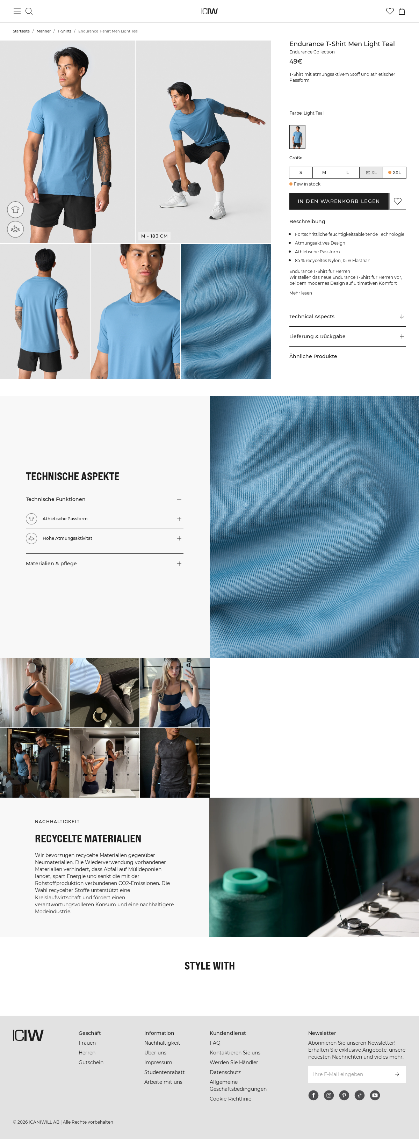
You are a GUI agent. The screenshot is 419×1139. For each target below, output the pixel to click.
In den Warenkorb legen (339, 201)
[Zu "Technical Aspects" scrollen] (347, 317)
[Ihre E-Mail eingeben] (347, 1074)
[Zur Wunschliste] (390, 11)
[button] (67, 142)
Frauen (87, 1043)
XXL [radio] (397, 172)
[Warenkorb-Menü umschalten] (402, 11)
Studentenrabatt (164, 1072)
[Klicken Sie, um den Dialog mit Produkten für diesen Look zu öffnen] (35, 693)
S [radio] (300, 172)
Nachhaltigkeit (162, 1043)
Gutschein (91, 1062)
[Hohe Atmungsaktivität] (15, 229)
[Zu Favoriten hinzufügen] (397, 201)
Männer (44, 31)
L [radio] (347, 172)
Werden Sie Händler (234, 1062)
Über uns (155, 1053)
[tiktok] (360, 1095)
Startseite (21, 31)
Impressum (158, 1062)
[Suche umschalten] (29, 11)
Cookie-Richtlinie (230, 1099)
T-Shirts (64, 31)
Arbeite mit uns (163, 1082)
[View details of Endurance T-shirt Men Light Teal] (297, 137)
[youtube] (375, 1095)
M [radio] (324, 172)
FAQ (215, 1043)
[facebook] (313, 1095)
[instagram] (329, 1095)
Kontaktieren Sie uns (235, 1053)
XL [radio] (371, 172)
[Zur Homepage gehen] (209, 11)
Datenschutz (225, 1072)
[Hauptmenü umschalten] (17, 11)
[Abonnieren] (397, 1074)
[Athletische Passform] (17, 208)
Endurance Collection (312, 52)
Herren (87, 1053)
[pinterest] (344, 1095)
